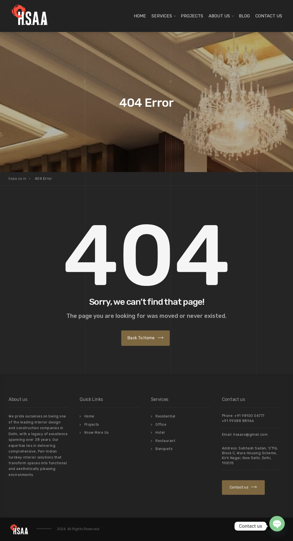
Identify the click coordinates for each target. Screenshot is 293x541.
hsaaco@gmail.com (250, 435)
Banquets (163, 449)
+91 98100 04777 (249, 416)
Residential (165, 416)
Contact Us (268, 16)
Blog (244, 16)
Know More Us (96, 433)
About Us (219, 16)
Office (160, 425)
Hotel (160, 433)
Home (140, 16)
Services (161, 16)
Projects (192, 16)
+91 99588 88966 (238, 421)
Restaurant (165, 441)
